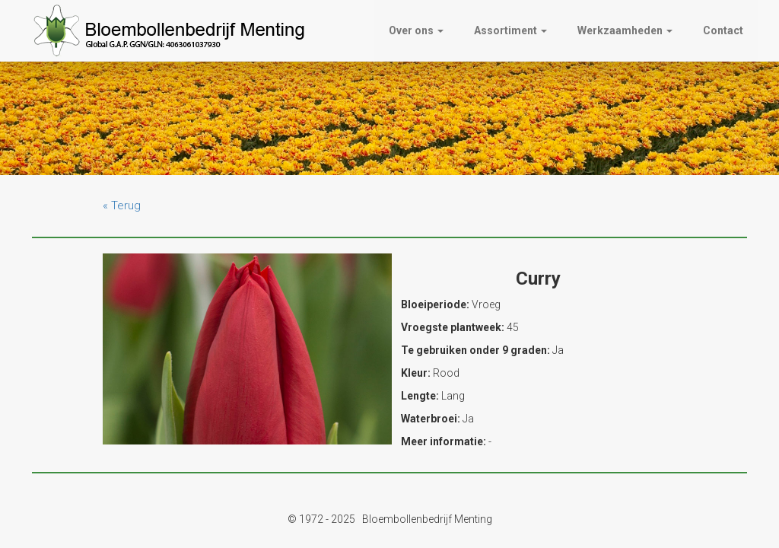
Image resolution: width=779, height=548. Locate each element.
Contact (723, 30)
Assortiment (510, 30)
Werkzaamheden (624, 30)
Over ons (416, 30)
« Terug (122, 205)
